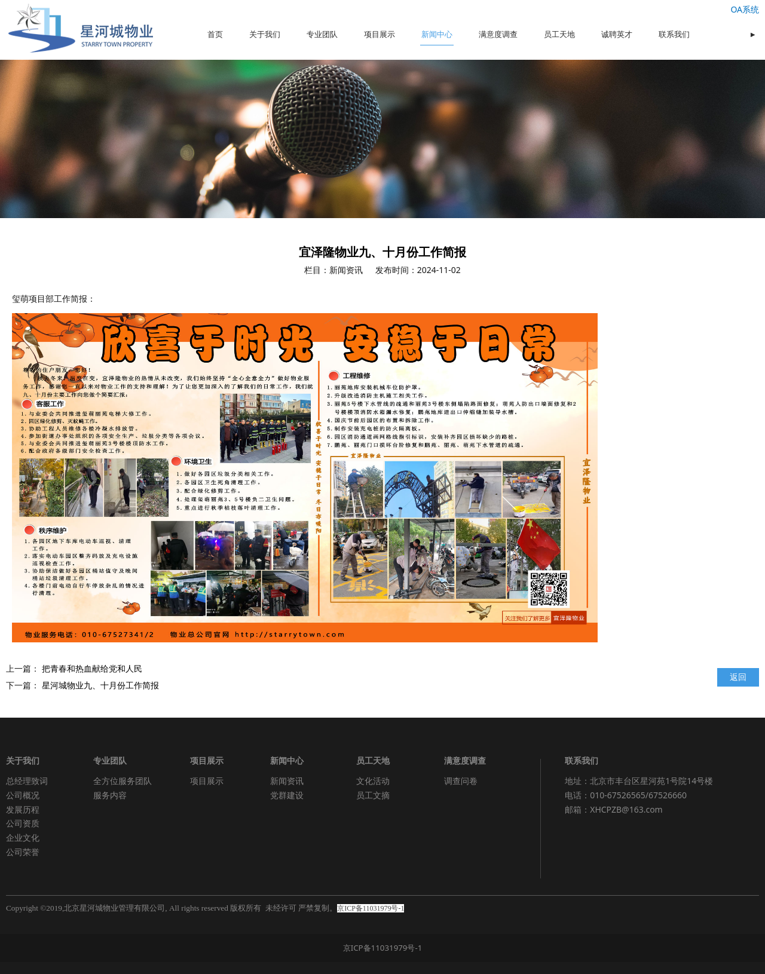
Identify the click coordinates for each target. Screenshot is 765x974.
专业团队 (322, 34)
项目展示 (379, 34)
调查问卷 (461, 780)
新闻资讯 (287, 780)
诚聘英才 (616, 34)
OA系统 (744, 9)
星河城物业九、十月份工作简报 (100, 685)
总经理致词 (27, 780)
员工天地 (559, 34)
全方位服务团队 (122, 780)
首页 (215, 34)
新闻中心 (436, 34)
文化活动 (373, 780)
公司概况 (22, 795)
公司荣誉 (22, 851)
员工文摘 (373, 795)
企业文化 (22, 837)
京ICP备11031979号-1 (383, 947)
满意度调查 (498, 34)
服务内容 (110, 795)
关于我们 (264, 34)
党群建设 (287, 795)
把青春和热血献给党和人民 (92, 668)
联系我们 (674, 34)
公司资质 (22, 823)
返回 (738, 676)
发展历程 (22, 809)
